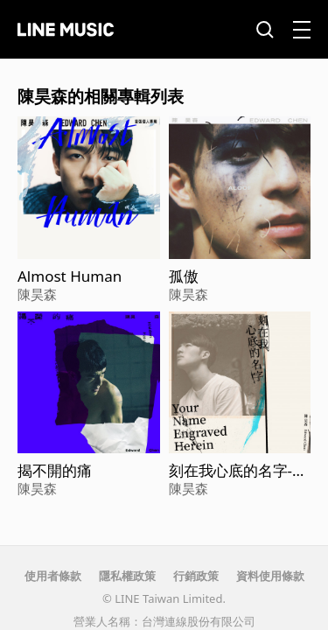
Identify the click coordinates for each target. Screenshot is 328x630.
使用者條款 (52, 576)
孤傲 (184, 276)
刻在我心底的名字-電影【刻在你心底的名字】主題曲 (238, 471)
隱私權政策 (127, 576)
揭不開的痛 (54, 471)
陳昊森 (37, 294)
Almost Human (69, 276)
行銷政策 (196, 576)
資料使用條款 (270, 576)
